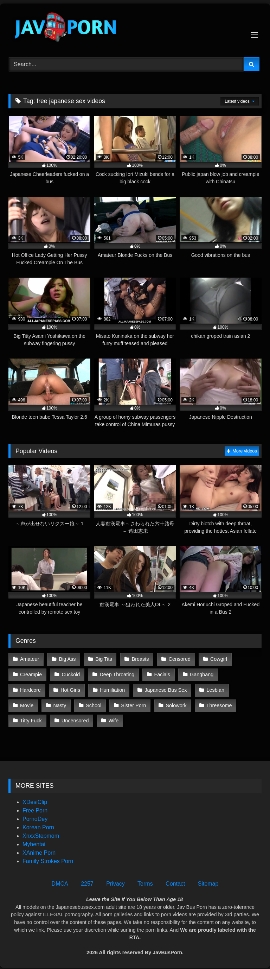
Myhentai (33, 841)
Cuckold (70, 674)
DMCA (60, 881)
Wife (25, 718)
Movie (209, 689)
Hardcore (242, 674)
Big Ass (66, 659)
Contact (175, 881)
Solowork (109, 704)
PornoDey (34, 816)
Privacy (115, 881)
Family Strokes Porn (47, 858)
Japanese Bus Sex (124, 689)
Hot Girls (30, 689)
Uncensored (239, 704)
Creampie (31, 674)
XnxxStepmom (40, 833)
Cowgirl (217, 659)
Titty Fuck (195, 704)
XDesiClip (34, 799)
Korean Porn (38, 825)
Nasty (241, 689)
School (28, 704)
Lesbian (174, 689)
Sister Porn (67, 704)
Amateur (29, 659)
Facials (161, 674)
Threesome (152, 704)
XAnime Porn (39, 850)
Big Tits (103, 659)
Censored (178, 659)
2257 (87, 881)
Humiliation (71, 689)
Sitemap (208, 881)
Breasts (139, 659)
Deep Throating (116, 674)
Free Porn (34, 808)
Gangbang (200, 674)
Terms (145, 881)
